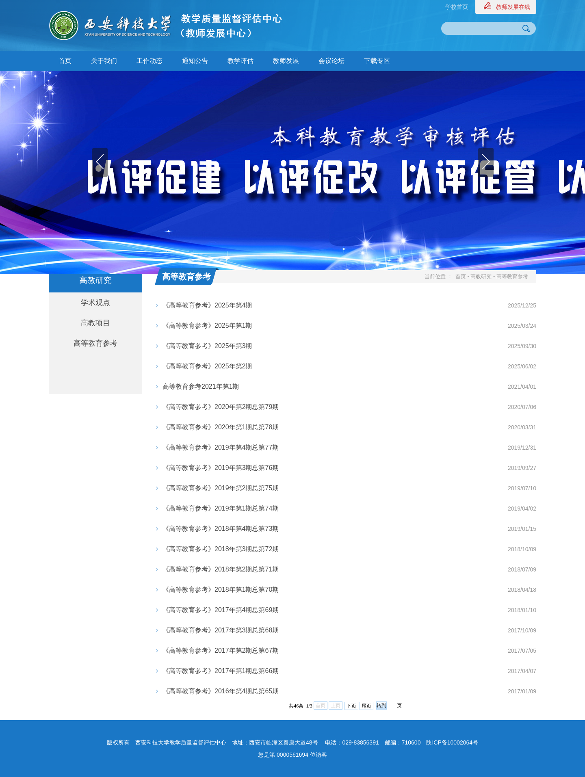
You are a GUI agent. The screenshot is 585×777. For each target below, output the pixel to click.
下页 (351, 706)
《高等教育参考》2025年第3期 (207, 345)
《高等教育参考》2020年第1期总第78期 (220, 427)
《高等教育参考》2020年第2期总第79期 (220, 406)
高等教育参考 (95, 343)
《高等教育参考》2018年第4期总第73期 (220, 528)
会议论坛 (331, 60)
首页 (65, 60)
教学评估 (241, 60)
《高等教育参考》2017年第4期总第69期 (220, 609)
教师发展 (286, 60)
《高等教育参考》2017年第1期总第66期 (220, 670)
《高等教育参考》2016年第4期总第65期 (220, 691)
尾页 (366, 706)
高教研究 (481, 276)
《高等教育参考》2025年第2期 (207, 366)
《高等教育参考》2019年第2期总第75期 (220, 488)
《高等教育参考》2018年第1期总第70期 (220, 589)
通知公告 (195, 60)
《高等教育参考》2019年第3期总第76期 (220, 467)
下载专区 (377, 60)
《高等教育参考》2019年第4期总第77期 (220, 447)
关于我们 (104, 60)
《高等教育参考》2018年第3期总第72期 (220, 548)
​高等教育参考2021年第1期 (200, 386)
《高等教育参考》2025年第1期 (207, 325)
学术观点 (95, 303)
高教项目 (95, 323)
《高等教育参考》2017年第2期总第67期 (220, 650)
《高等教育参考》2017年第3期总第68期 (220, 630)
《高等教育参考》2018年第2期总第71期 (220, 569)
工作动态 (149, 60)
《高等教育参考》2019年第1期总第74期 (220, 508)
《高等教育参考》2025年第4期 (207, 305)
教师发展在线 (513, 7)
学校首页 (456, 7)
